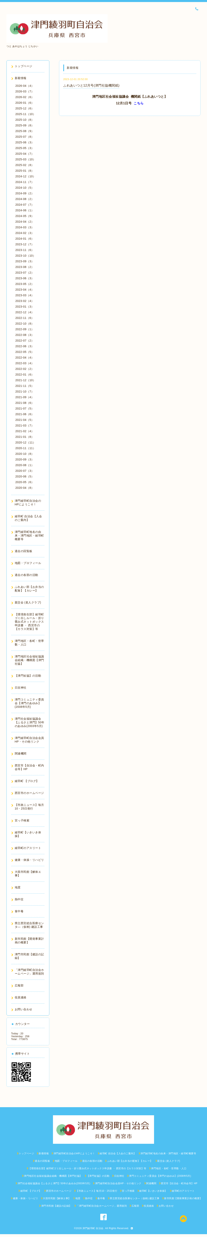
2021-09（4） (24, 397)
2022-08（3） (24, 334)
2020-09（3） (24, 459)
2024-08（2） (24, 199)
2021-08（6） (24, 402)
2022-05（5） (24, 351)
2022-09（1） (24, 329)
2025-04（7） (24, 153)
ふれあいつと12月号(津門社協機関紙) (91, 85)
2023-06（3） (24, 278)
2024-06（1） (24, 210)
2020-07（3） (24, 470)
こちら (139, 103)
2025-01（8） (24, 170)
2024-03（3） (24, 227)
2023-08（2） (24, 267)
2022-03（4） (24, 363)
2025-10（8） (24, 119)
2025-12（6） (24, 108)
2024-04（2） (24, 221)
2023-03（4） (24, 295)
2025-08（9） (24, 131)
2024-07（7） (24, 204)
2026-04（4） (24, 85)
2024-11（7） (24, 182)
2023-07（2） (24, 272)
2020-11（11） (25, 448)
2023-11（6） (24, 250)
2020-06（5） (24, 476)
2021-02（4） (24, 431)
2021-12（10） (25, 380)
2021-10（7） (24, 391)
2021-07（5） (24, 408)
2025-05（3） (24, 148)
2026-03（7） (24, 91)
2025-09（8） (24, 125)
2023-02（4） (24, 301)
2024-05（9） (24, 216)
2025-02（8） (24, 165)
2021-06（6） (24, 414)
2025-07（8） (24, 136)
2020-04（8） (24, 487)
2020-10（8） (24, 453)
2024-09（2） (24, 193)
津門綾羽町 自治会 (93, 1228)
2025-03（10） (25, 159)
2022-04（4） (24, 357)
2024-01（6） (24, 238)
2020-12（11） (25, 442)
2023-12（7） (24, 244)
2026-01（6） (24, 102)
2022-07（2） (24, 340)
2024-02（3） (24, 233)
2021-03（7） (24, 425)
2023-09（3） (24, 261)
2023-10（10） (25, 255)
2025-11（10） (25, 114)
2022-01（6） (24, 374)
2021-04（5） (24, 419)
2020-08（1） (24, 465)
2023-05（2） (24, 284)
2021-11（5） (24, 385)
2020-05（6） (24, 482)
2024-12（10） (25, 176)
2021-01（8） (24, 436)
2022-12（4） (24, 312)
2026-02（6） (24, 97)
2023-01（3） (24, 306)
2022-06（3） (24, 346)
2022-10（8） (24, 323)
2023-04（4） (24, 289)
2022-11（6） (24, 318)
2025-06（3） (24, 142)
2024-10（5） (24, 187)
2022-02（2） (24, 368)
